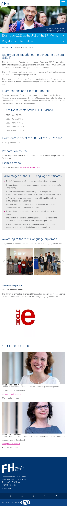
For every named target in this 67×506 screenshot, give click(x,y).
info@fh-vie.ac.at (8, 485)
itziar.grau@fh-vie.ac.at (11, 444)
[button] (63, 3)
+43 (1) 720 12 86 (13, 482)
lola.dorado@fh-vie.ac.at (11, 394)
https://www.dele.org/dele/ (30, 167)
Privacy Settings (7, 488)
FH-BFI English (7, 47)
